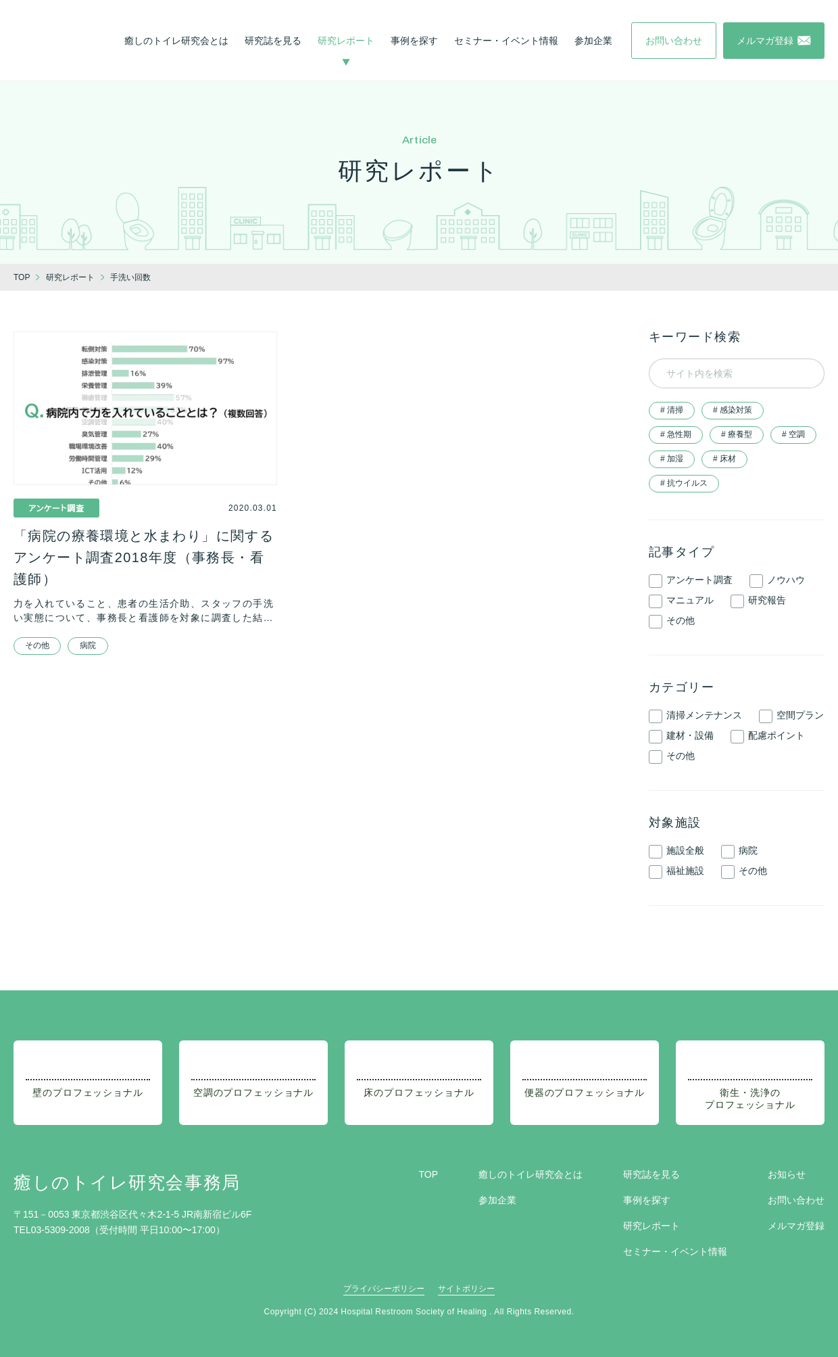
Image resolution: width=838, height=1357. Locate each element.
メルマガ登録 (796, 1225)
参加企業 (593, 40)
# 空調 (793, 434)
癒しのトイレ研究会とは (176, 40)
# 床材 (724, 458)
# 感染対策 (732, 410)
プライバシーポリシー (383, 1288)
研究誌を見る (273, 40)
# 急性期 (675, 434)
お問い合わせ (796, 1200)
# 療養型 (736, 434)
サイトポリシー (466, 1288)
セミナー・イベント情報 (506, 40)
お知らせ (787, 1174)
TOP (428, 1174)
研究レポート (346, 40)
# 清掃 (671, 410)
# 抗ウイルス (684, 483)
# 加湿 (671, 458)
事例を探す (414, 40)
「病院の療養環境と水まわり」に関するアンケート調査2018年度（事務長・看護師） (144, 557)
